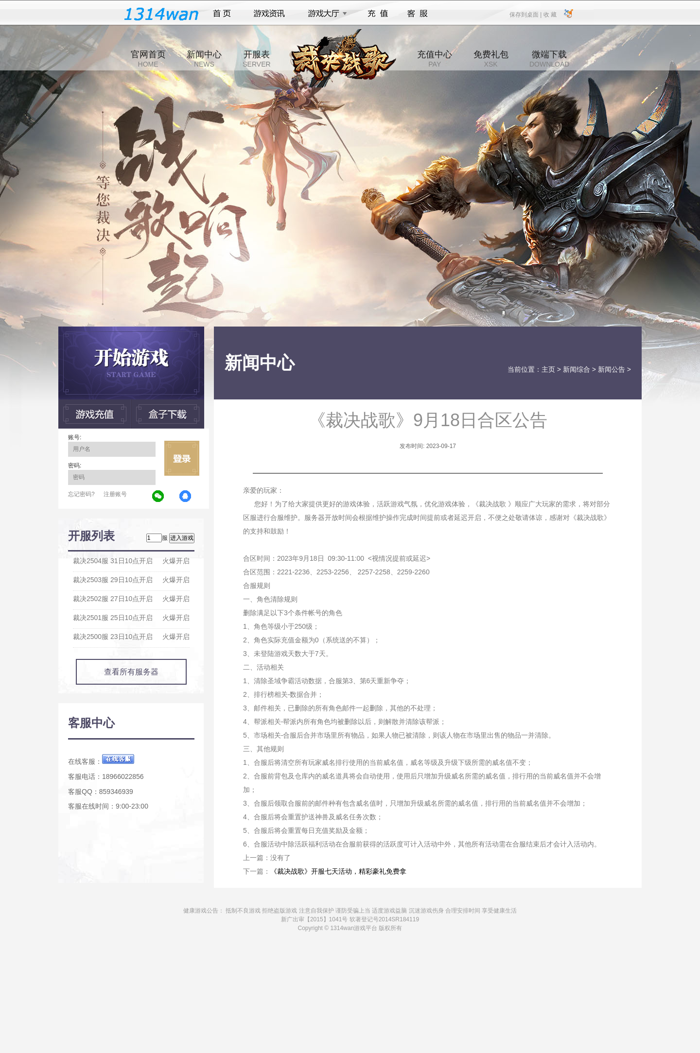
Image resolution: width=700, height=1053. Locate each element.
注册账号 (115, 494)
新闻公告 (611, 369)
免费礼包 (490, 59)
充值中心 (434, 59)
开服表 (256, 59)
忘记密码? (81, 494)
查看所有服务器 (131, 672)
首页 (222, 13)
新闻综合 (576, 369)
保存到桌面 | (526, 14)
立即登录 (181, 458)
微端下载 (549, 59)
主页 (548, 369)
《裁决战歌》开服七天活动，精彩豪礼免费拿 (338, 871)
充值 (377, 13)
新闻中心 (204, 59)
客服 (418, 13)
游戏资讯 (269, 13)
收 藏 (549, 14)
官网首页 (148, 59)
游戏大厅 (325, 13)
